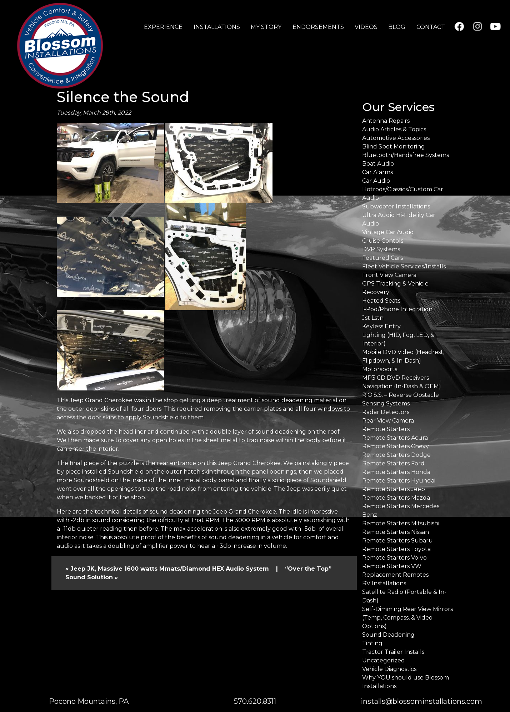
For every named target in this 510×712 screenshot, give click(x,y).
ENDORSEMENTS (318, 27)
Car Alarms (377, 172)
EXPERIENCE (163, 27)
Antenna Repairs (386, 120)
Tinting (372, 643)
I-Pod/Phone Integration (397, 309)
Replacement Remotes (395, 574)
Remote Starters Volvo (394, 557)
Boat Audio (378, 163)
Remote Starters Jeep (393, 489)
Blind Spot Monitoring (393, 146)
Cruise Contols (382, 240)
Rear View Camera (388, 420)
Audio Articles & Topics (394, 129)
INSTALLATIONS (217, 27)
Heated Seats (381, 300)
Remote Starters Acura (395, 437)
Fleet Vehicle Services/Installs (404, 266)
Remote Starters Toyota (396, 549)
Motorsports (379, 369)
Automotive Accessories (396, 138)
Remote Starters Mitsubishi (400, 523)
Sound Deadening (388, 634)
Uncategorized (383, 660)
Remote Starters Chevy (395, 446)
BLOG (396, 27)
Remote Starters (386, 429)
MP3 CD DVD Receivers (395, 377)
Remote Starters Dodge (396, 454)
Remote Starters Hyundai (398, 480)
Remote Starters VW (391, 566)
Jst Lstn (373, 317)
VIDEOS (366, 27)
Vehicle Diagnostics (389, 669)
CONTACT (430, 27)
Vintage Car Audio (388, 232)
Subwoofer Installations (396, 206)
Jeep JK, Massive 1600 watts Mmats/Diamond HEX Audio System (169, 568)
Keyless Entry (381, 326)
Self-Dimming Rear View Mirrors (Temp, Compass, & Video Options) (407, 618)
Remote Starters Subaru (397, 540)
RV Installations (384, 583)
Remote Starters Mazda (396, 497)
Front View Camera (389, 275)
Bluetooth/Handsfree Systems (405, 155)
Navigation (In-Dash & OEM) (401, 386)
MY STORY (266, 27)
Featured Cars (382, 257)
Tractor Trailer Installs (393, 651)
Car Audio (376, 180)
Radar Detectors (385, 412)
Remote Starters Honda (396, 472)
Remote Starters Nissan (395, 532)
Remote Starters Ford (393, 463)
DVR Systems (381, 249)
